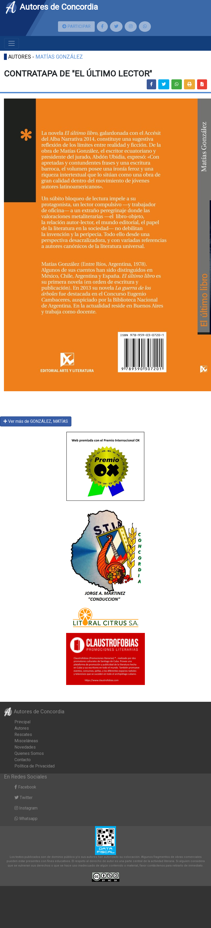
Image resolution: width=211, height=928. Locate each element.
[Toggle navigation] (11, 43)
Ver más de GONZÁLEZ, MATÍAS (35, 421)
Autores (21, 728)
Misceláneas (26, 740)
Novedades (25, 747)
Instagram (26, 808)
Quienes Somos (29, 753)
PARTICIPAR (76, 26)
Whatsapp (26, 818)
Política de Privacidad (34, 766)
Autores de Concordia (51, 7)
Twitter (23, 797)
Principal (22, 721)
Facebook (25, 787)
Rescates (23, 734)
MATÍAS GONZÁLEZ (59, 57)
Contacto (22, 759)
